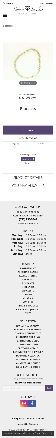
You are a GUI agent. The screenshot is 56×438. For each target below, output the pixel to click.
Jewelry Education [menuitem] (28, 325)
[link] (46, 3)
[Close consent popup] (51, 433)
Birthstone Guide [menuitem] (28, 340)
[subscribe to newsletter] (49, 388)
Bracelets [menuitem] (28, 290)
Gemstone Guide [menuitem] (28, 344)
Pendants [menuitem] (28, 283)
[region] (28, 61)
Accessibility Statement (27, 424)
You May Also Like (28, 185)
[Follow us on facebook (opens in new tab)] (32, 403)
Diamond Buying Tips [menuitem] (28, 333)
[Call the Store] (28, 219)
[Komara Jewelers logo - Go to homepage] (28, 10)
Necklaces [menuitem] (28, 287)
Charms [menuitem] (28, 298)
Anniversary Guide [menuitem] (28, 363)
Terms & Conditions (35, 418)
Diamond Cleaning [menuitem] (28, 355)
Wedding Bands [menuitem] (28, 272)
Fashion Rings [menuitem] (28, 275)
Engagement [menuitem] (28, 268)
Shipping (15, 144)
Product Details (28, 177)
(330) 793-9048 (28, 97)
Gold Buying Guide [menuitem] (28, 366)
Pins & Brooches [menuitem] (28, 305)
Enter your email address (28, 382)
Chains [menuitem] (28, 294)
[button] (8, 3)
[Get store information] (28, 223)
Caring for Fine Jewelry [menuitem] (28, 352)
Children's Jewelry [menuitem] (28, 309)
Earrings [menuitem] (28, 279)
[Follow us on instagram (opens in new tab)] (24, 403)
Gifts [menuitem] (28, 313)
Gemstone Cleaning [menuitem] (28, 359)
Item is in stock (28, 159)
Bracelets (9, 26)
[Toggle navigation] (5, 16)
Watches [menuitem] (28, 301)
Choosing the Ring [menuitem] (28, 337)
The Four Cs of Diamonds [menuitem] (28, 329)
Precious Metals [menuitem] (28, 348)
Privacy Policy (18, 418)
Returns (40, 144)
